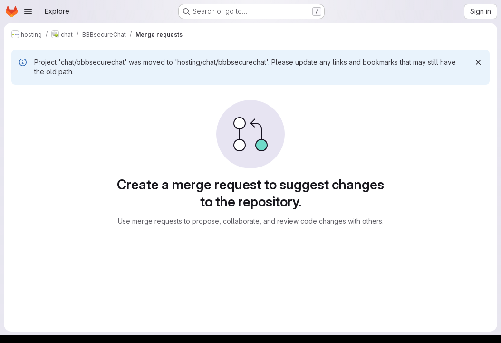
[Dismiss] (478, 62)
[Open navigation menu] (28, 11)
